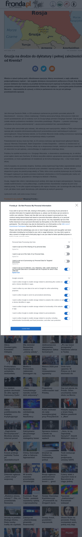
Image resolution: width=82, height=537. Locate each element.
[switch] (67, 246)
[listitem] (41, 242)
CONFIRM (26, 328)
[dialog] (41, 268)
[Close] (77, 206)
